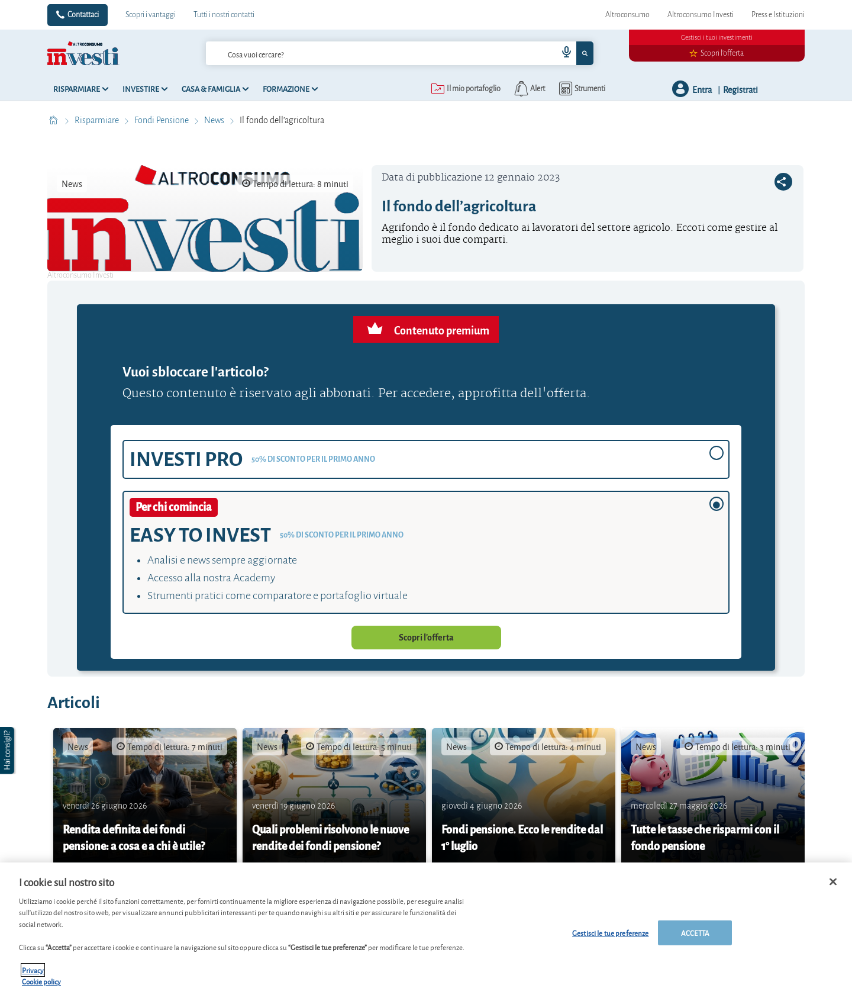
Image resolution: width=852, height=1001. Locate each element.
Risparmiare (98, 120)
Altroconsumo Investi (700, 15)
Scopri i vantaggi (150, 15)
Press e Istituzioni (778, 15)
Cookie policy (41, 981)
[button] (8, 750)
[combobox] (399, 53)
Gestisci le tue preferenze (610, 932)
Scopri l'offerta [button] (426, 637)
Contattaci (83, 15)
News (215, 120)
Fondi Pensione (162, 120)
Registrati (740, 89)
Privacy (33, 970)
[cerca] (377, 53)
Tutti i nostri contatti (223, 15)
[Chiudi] (833, 882)
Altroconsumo (627, 15)
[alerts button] (528, 89)
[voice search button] (562, 53)
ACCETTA (695, 932)
